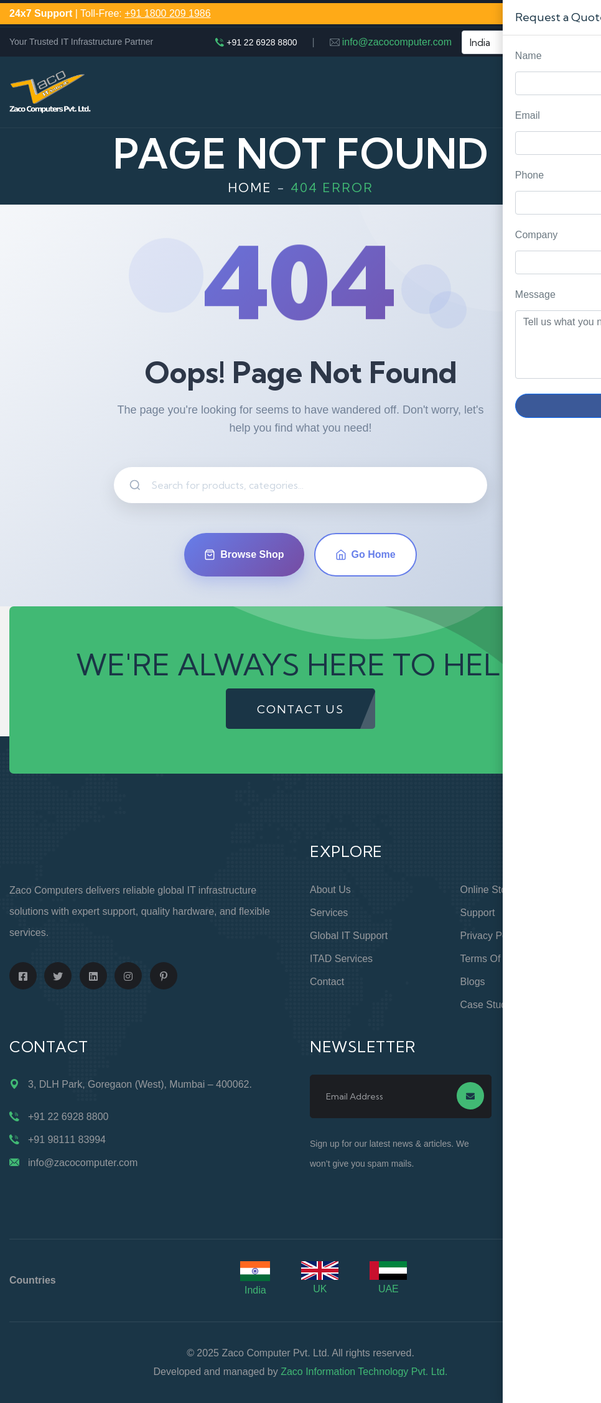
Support (477, 912)
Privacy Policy (491, 935)
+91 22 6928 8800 (261, 42)
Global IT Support (349, 935)
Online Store (488, 889)
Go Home (365, 554)
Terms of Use (490, 958)
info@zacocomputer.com (397, 42)
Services (329, 912)
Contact (327, 981)
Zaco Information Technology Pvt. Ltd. (364, 1371)
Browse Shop (244, 554)
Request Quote (579, 561)
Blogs (472, 981)
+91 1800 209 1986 (167, 13)
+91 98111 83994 (67, 1139)
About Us (330, 889)
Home (250, 187)
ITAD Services (341, 958)
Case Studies (489, 1004)
